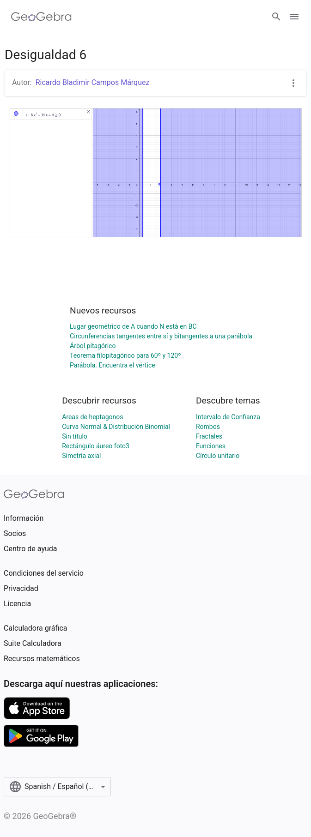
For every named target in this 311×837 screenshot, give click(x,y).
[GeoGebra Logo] (41, 16)
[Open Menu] (294, 16)
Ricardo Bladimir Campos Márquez (93, 82)
